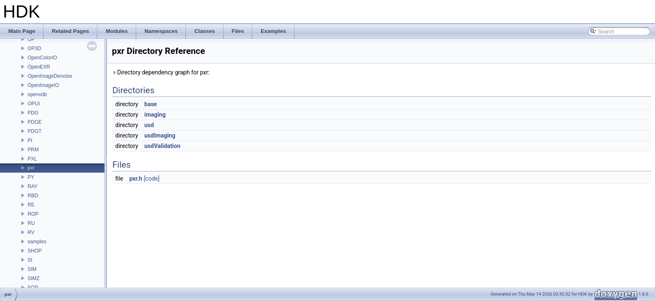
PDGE (35, 122)
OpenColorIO (42, 58)
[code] (152, 178)
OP (31, 39)
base (151, 104)
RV (31, 232)
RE (31, 205)
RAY (33, 186)
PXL (32, 159)
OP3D (34, 48)
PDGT (34, 131)
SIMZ (34, 278)
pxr (31, 168)
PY (31, 177)
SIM (32, 269)
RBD (33, 196)
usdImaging (160, 135)
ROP (33, 214)
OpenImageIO (43, 85)
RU (31, 223)
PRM (33, 150)
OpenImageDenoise (50, 76)
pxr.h (135, 178)
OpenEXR (39, 67)
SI (30, 260)
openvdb (37, 94)
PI (30, 140)
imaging (155, 114)
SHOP (35, 251)
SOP (33, 288)
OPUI (34, 104)
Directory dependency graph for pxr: (161, 72)
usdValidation (162, 146)
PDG (33, 113)
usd (149, 125)
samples (37, 242)
